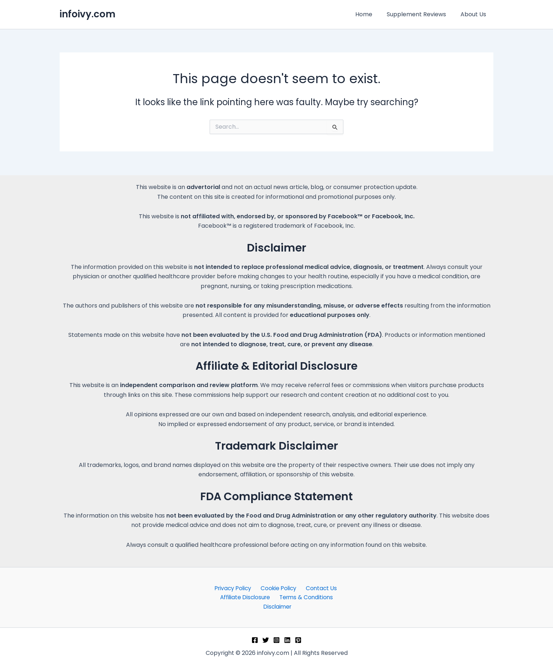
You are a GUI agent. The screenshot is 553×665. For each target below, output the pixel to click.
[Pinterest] (298, 640)
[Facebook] (255, 640)
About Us (475, 14)
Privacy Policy (234, 587)
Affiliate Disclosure (245, 597)
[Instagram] (276, 640)
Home (371, 14)
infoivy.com (87, 14)
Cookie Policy (278, 587)
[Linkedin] (287, 640)
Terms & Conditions (305, 597)
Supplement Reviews (420, 14)
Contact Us (319, 587)
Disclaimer (278, 606)
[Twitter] (265, 640)
